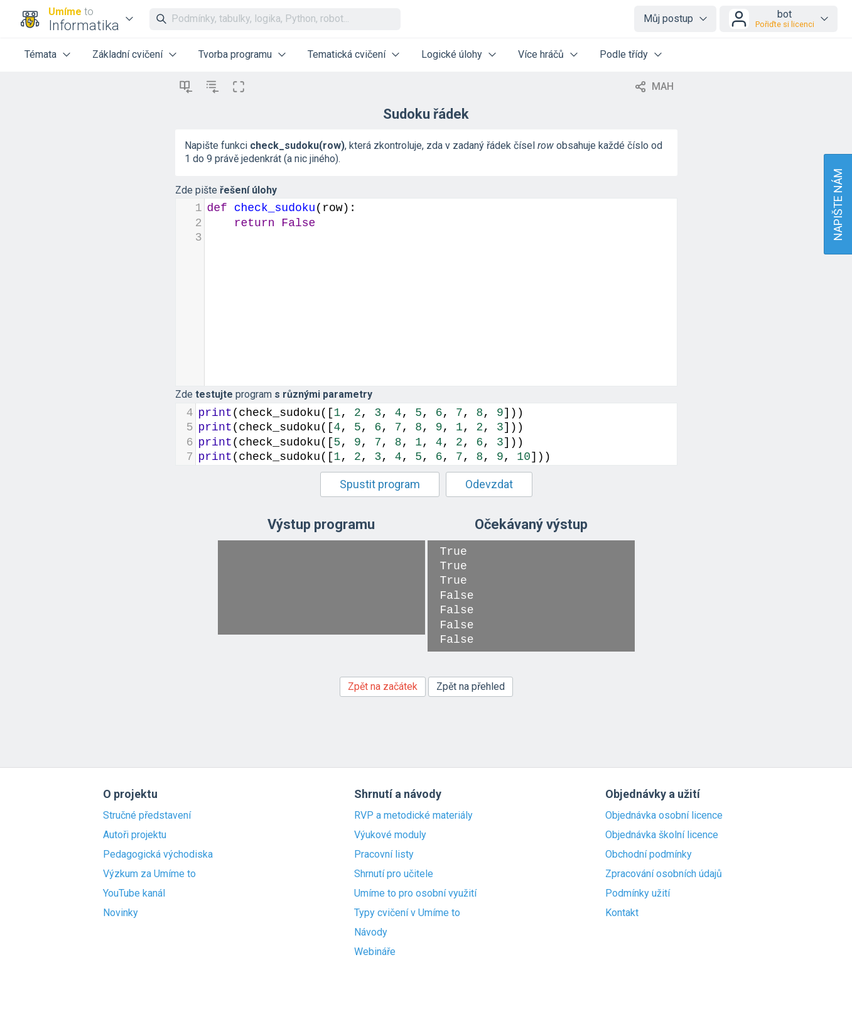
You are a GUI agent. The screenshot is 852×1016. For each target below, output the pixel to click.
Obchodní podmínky (648, 854)
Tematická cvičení (347, 54)
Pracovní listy (384, 854)
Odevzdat (489, 484)
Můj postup (668, 19)
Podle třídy (624, 54)
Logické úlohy (451, 54)
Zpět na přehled (470, 686)
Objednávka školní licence (661, 835)
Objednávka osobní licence (664, 815)
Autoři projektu (134, 835)
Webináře (375, 952)
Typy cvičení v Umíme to (407, 913)
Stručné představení (147, 815)
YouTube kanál (134, 893)
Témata (40, 54)
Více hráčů (541, 54)
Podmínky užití (637, 893)
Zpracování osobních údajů (663, 874)
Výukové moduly (390, 835)
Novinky (120, 913)
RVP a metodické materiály (413, 815)
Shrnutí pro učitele (393, 874)
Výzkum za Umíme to (149, 874)
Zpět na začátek (383, 686)
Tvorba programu (235, 54)
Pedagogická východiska (158, 854)
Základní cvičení (127, 54)
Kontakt (622, 913)
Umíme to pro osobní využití (415, 893)
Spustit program (380, 484)
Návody (370, 932)
